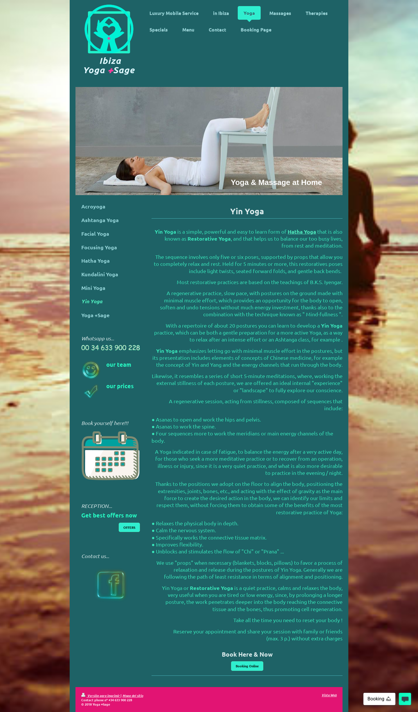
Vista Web (329, 695)
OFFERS (129, 527)
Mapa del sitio (132, 695)
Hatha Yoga (302, 231)
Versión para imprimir (100, 695)
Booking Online (247, 666)
